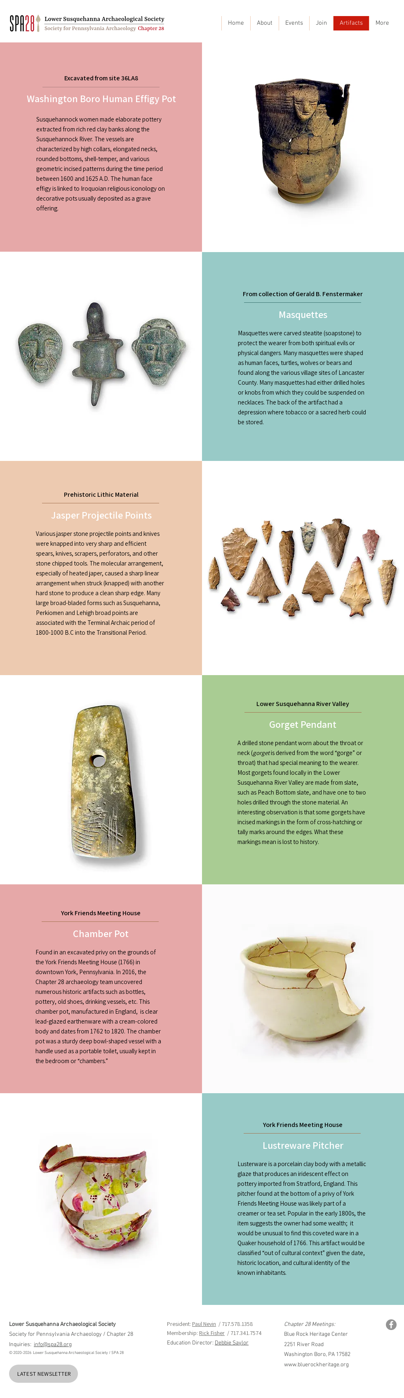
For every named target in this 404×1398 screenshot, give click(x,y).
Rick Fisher (212, 1333)
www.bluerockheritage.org (316, 1364)
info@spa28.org (53, 1344)
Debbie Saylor (232, 1343)
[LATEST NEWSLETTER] (43, 1374)
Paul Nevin (204, 1324)
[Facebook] (391, 1324)
